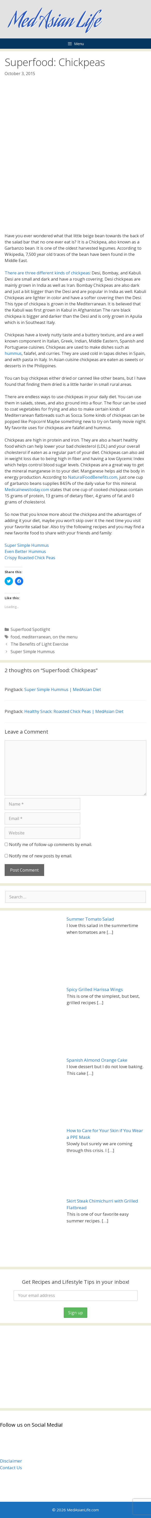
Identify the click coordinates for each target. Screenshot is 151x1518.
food (15, 637)
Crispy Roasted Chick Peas (30, 558)
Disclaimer (11, 1461)
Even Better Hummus (25, 551)
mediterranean (36, 637)
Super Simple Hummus (27, 545)
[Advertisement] (75, 1367)
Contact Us (11, 1468)
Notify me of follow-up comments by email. (50, 844)
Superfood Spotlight (30, 629)
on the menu (65, 637)
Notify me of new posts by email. (40, 856)
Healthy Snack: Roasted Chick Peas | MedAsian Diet (73, 711)
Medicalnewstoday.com (27, 489)
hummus (13, 353)
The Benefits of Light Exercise (39, 644)
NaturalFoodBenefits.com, (93, 477)
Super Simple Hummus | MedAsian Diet (62, 689)
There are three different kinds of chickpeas (47, 273)
